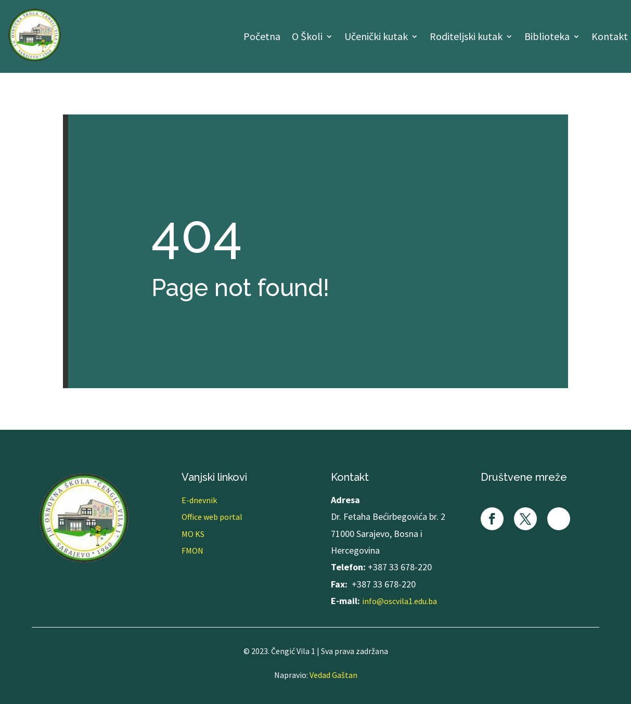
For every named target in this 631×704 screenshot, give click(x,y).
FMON (192, 550)
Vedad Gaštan (333, 675)
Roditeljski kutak (466, 38)
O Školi (307, 38)
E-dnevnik (199, 500)
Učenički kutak (376, 38)
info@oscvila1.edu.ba (399, 601)
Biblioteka (547, 38)
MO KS (193, 534)
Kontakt (609, 38)
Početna (261, 38)
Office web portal (212, 516)
